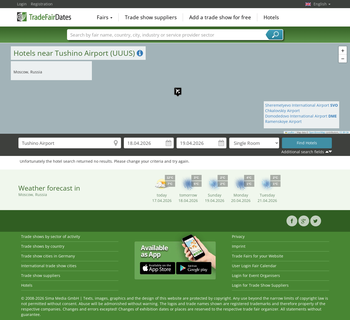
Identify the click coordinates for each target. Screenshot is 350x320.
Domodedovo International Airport (301, 116)
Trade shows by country (42, 246)
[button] (175, 88)
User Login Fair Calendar (254, 265)
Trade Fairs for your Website (257, 256)
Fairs (104, 17)
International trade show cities (48, 265)
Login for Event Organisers (256, 275)
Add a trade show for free (220, 17)
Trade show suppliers (151, 17)
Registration (42, 3)
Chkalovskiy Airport (282, 110)
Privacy (238, 236)
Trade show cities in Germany (48, 256)
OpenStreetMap (317, 132)
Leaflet (290, 132)
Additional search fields (302, 151)
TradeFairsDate (44, 16)
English (322, 3)
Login (22, 3)
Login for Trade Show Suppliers (260, 285)
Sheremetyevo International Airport (301, 105)
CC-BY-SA (344, 132)
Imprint (238, 246)
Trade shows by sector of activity (50, 236)
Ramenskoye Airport (283, 121)
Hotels (271, 17)
